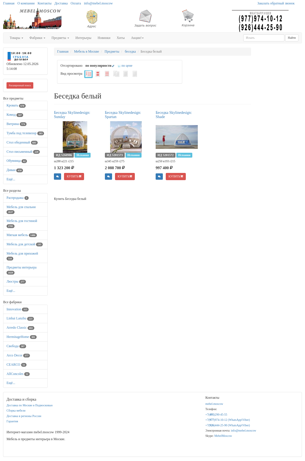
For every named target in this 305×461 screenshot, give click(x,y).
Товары (16, 38)
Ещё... (11, 179)
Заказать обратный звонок (276, 3)
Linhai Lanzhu (20, 318)
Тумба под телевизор (25, 133)
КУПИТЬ (74, 176)
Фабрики (37, 38)
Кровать (16, 105)
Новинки (104, 38)
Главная (9, 3)
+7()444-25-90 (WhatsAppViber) (227, 425)
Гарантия (12, 421)
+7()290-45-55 (216, 414)
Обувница (17, 160)
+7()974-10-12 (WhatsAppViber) (227, 419)
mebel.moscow (214, 403)
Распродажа (18, 197)
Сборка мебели (16, 410)
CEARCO (17, 364)
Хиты (121, 38)
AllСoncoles (18, 374)
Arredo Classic (20, 327)
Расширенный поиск (20, 85)
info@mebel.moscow (98, 3)
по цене (125, 65)
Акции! (137, 38)
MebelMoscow (223, 435)
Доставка (61, 3)
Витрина (17, 124)
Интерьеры (83, 38)
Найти (292, 37)
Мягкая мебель (22, 235)
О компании (26, 3)
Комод (15, 114)
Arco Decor (18, 355)
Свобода (16, 346)
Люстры (16, 281)
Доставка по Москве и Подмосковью (30, 405)
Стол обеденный (22, 142)
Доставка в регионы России (24, 416)
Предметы (60, 38)
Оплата (76, 3)
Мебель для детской (25, 244)
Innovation (18, 309)
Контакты (44, 3)
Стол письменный (23, 151)
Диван (15, 170)
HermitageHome (22, 337)
